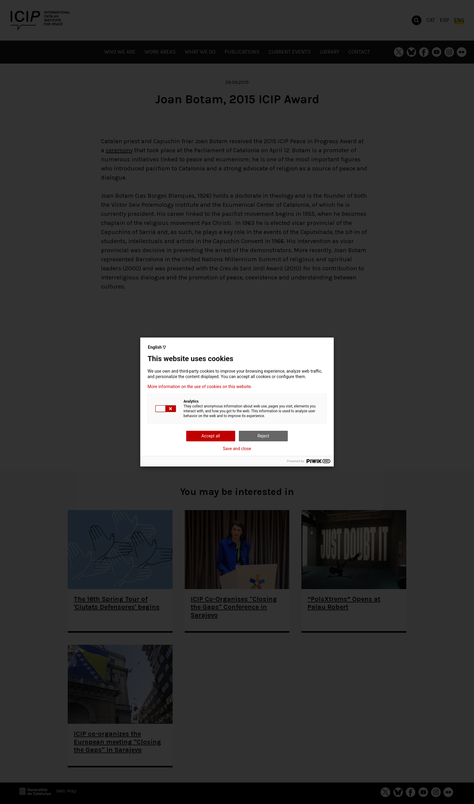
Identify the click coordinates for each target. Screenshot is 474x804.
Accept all (210, 435)
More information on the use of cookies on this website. (200, 386)
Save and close (237, 448)
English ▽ (157, 347)
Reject (263, 435)
